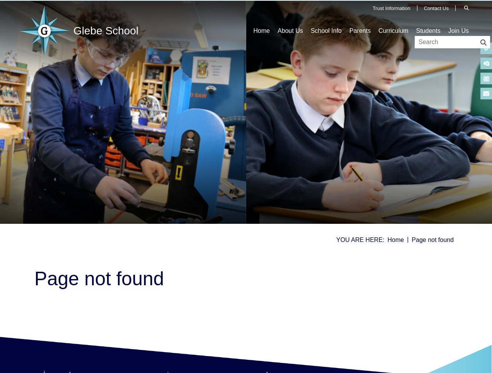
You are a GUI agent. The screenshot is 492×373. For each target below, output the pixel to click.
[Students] (428, 19)
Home (396, 240)
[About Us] (290, 19)
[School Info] (326, 19)
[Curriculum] (393, 19)
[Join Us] (458, 19)
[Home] (80, 31)
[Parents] (360, 19)
